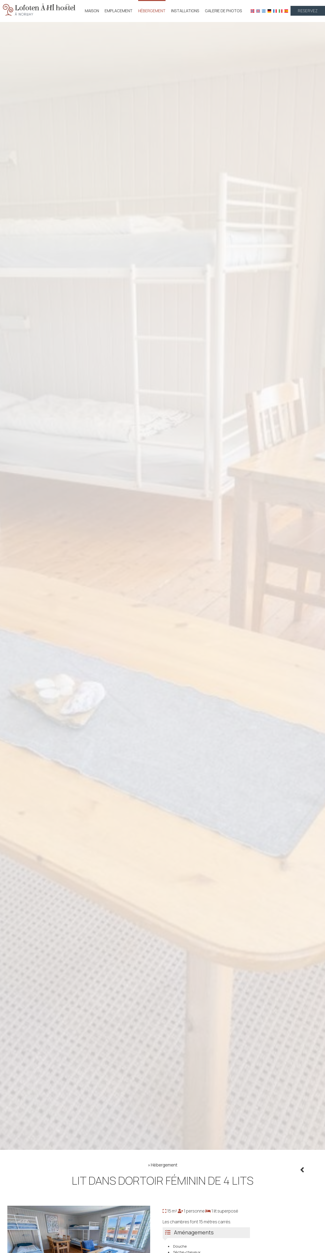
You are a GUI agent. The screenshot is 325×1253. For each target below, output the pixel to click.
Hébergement (152, 10)
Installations (185, 10)
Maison (92, 10)
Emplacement (119, 10)
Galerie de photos (223, 10)
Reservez (308, 10)
